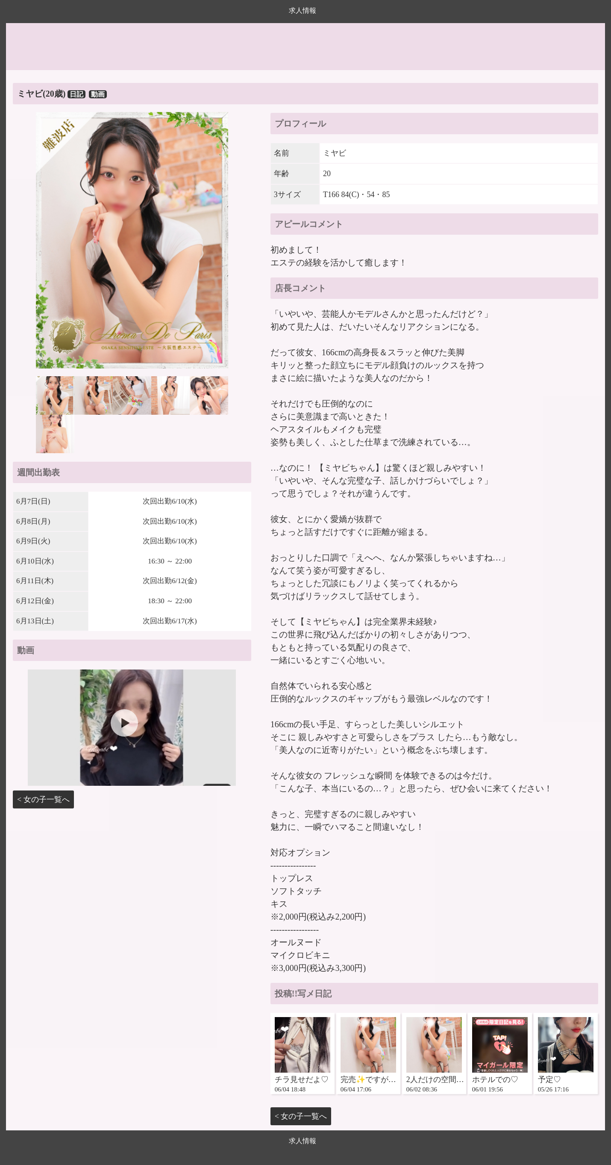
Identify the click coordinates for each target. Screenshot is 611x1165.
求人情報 (302, 10)
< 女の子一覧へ (43, 799)
